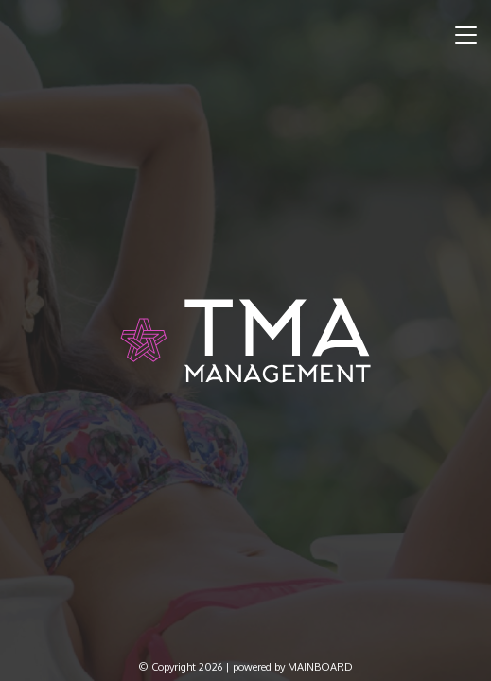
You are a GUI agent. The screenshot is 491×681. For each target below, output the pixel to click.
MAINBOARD (320, 666)
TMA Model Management (245, 340)
